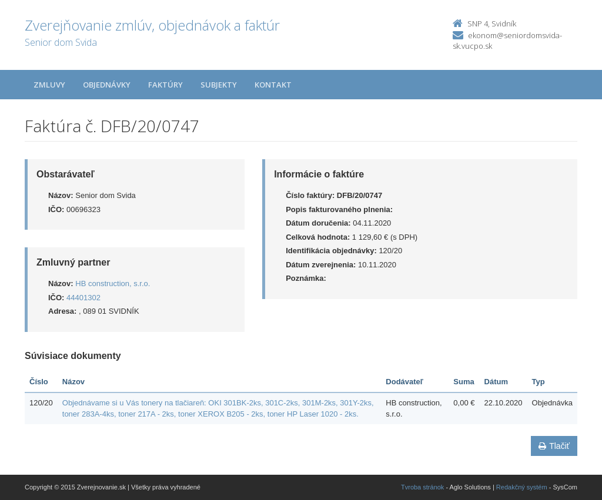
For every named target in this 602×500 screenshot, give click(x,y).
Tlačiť (554, 446)
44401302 (83, 297)
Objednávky (107, 84)
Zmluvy (49, 84)
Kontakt (273, 84)
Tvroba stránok (422, 487)
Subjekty (218, 84)
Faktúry (165, 84)
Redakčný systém (521, 487)
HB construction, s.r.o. (112, 283)
